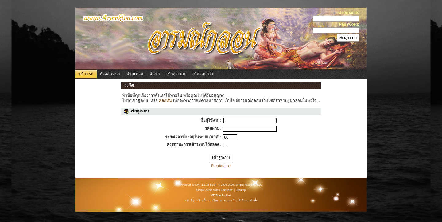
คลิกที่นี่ (165, 100)
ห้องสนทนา (110, 74)
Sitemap (241, 190)
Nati (228, 195)
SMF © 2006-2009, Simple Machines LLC (236, 184)
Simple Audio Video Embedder (215, 190)
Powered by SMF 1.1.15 (194, 184)
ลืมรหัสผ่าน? (221, 166)
